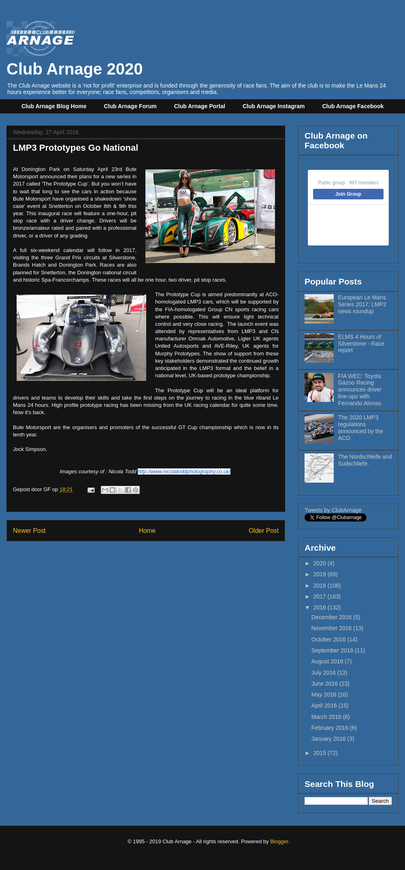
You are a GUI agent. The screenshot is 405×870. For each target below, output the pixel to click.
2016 (320, 607)
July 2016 (324, 672)
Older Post (264, 530)
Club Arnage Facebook (353, 106)
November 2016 (332, 628)
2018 (320, 585)
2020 (320, 563)
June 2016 (325, 683)
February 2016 (330, 728)
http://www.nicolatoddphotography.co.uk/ (184, 471)
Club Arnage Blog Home (54, 106)
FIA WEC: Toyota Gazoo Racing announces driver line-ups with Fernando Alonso (360, 389)
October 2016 (329, 639)
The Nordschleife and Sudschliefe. (365, 460)
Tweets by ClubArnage (333, 510)
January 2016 (329, 738)
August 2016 (328, 661)
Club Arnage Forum (130, 106)
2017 (320, 596)
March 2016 (327, 717)
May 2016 (324, 694)
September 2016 (333, 650)
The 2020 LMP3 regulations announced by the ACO (360, 427)
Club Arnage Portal (199, 106)
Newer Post (29, 530)
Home (147, 530)
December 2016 (332, 617)
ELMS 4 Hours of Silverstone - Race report (361, 343)
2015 (320, 753)
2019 (320, 574)
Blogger (279, 841)
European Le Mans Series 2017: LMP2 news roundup (362, 304)
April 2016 (325, 705)
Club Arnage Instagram (274, 106)
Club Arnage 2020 (74, 60)
